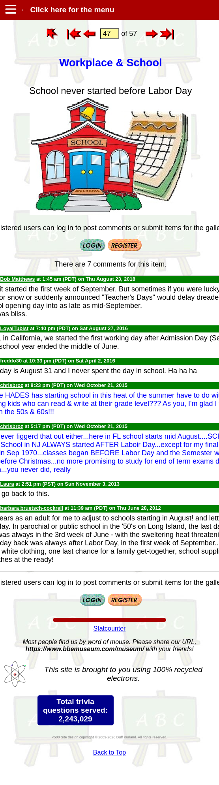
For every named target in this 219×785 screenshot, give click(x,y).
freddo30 (11, 361)
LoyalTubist (14, 328)
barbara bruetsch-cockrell (31, 508)
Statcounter (110, 628)
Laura (7, 484)
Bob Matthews (17, 279)
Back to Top (109, 752)
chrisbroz (11, 385)
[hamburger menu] (10, 10)
